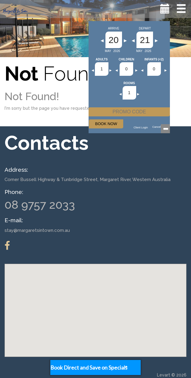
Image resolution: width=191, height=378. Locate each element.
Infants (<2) (154, 59)
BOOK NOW (106, 123)
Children (126, 59)
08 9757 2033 (40, 204)
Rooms (129, 83)
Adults (102, 59)
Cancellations (160, 126)
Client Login (140, 127)
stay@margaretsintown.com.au (37, 230)
